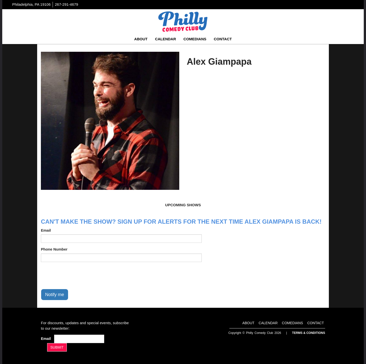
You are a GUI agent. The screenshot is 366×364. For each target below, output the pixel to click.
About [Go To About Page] (140, 39)
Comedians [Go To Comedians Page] (194, 39)
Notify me (54, 294)
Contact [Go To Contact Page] (223, 39)
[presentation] (79, 275)
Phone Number (54, 249)
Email (46, 230)
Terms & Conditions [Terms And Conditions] (308, 333)
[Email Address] (79, 339)
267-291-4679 (66, 4)
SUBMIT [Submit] (57, 347)
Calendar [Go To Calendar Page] (165, 39)
